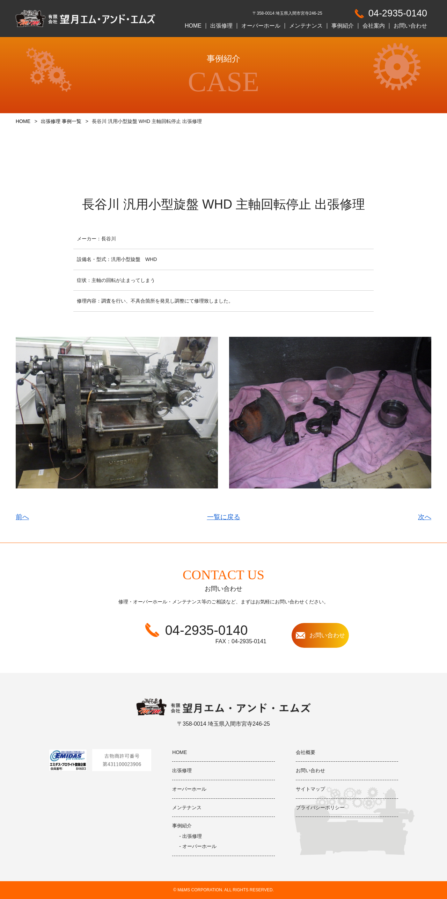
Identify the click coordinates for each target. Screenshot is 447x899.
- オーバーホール (198, 846)
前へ (22, 517)
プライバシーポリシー (320, 807)
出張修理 (221, 26)
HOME (193, 26)
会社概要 (305, 752)
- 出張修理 (190, 836)
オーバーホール (260, 26)
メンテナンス (306, 26)
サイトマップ (310, 789)
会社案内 (373, 26)
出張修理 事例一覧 (61, 121)
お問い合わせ (410, 26)
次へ (424, 517)
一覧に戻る (223, 517)
